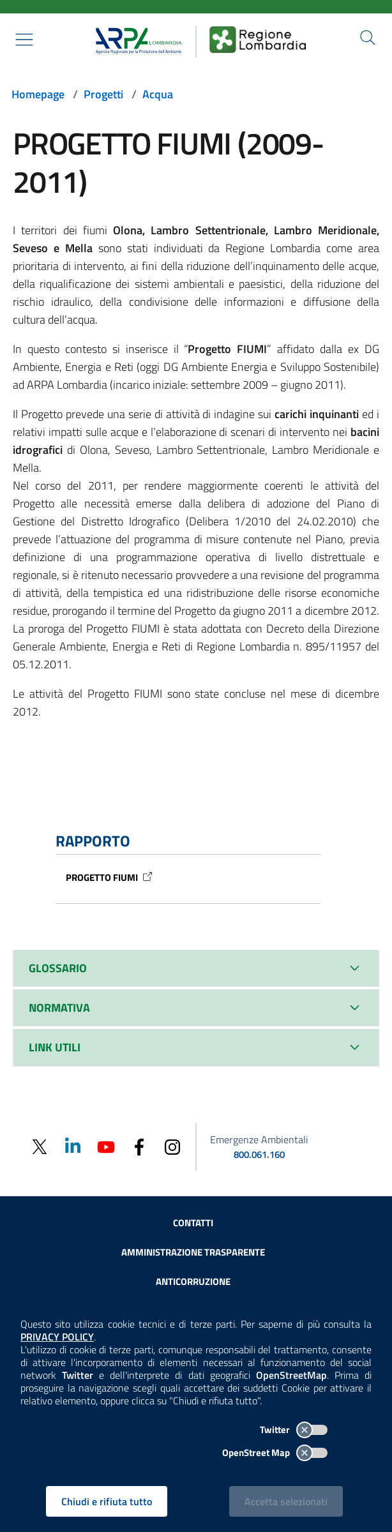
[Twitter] (39, 1146)
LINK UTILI (54, 1047)
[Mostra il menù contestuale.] (24, 39)
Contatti (193, 1222)
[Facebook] (139, 1146)
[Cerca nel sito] (368, 37)
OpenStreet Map (275, 1452)
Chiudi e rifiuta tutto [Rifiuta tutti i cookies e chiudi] (106, 1501)
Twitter (294, 1429)
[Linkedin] (73, 1145)
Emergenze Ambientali (259, 1139)
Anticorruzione (193, 1281)
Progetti (103, 94)
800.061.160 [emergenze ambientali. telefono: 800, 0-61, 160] (259, 1154)
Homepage (37, 94)
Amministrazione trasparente (193, 1252)
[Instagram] (172, 1146)
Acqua (157, 94)
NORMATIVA (59, 1007)
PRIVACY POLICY (57, 1336)
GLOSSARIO (58, 968)
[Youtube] (106, 1145)
